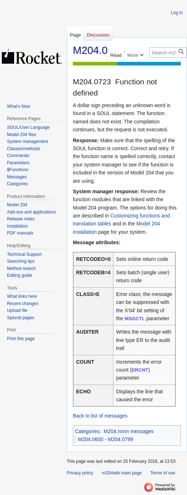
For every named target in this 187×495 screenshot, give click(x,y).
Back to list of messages (100, 416)
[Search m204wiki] (168, 52)
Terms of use (162, 472)
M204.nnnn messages (129, 431)
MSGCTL (135, 318)
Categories (87, 431)
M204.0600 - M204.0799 (105, 439)
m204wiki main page (121, 472)
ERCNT (140, 370)
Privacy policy (80, 472)
